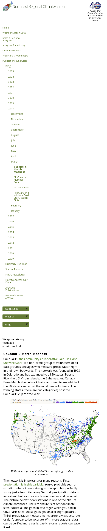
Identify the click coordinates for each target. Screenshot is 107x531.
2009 (11, 258)
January (15, 211)
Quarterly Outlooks (16, 264)
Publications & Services (14, 61)
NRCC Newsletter (15, 274)
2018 (11, 108)
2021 (11, 92)
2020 (11, 98)
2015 (11, 227)
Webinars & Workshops (15, 56)
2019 (11, 103)
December (17, 114)
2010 (11, 253)
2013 (11, 237)
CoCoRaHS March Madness (20, 170)
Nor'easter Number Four (20, 180)
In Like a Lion (21, 187)
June (13, 145)
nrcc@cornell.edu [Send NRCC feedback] (12, 346)
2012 (11, 243)
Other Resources (11, 50)
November (17, 119)
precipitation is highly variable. (23, 484)
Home (5, 28)
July (13, 140)
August (15, 135)
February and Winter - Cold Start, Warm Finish (21, 197)
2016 (11, 221)
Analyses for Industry (14, 45)
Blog (8, 66)
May (13, 151)
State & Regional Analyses (11, 39)
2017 (11, 216)
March (14, 161)
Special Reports (14, 269)
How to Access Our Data (16, 281)
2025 (11, 71)
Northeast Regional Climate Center (33, 13)
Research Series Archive (14, 297)
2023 (11, 82)
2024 (11, 76)
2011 (11, 248)
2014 (11, 232)
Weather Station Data (14, 33)
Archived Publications (12, 289)
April (13, 156)
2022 (11, 87)
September (17, 130)
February (16, 205)
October (15, 124)
